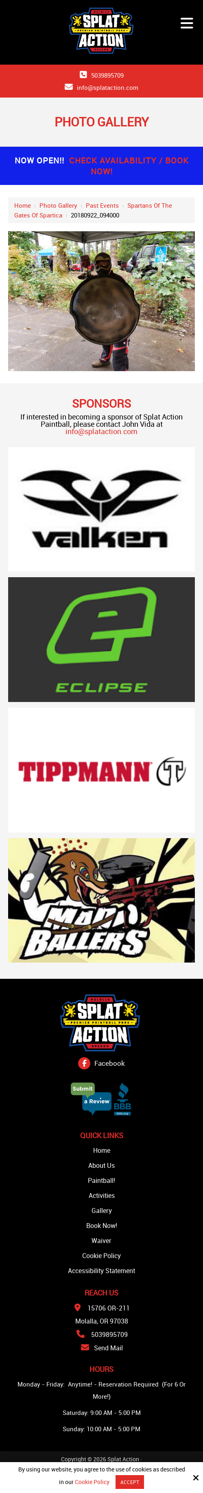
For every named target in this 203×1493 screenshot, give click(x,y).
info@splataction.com (107, 87)
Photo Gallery (58, 205)
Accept (129, 1482)
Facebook (109, 1063)
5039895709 (107, 75)
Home (22, 205)
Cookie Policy (92, 1482)
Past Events (102, 205)
